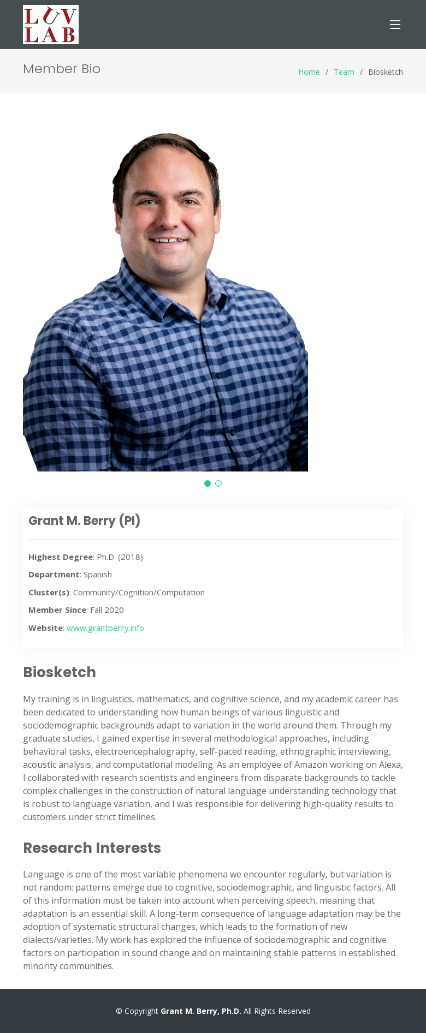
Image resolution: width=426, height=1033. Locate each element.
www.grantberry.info (105, 627)
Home (309, 72)
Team (344, 72)
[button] (207, 483)
